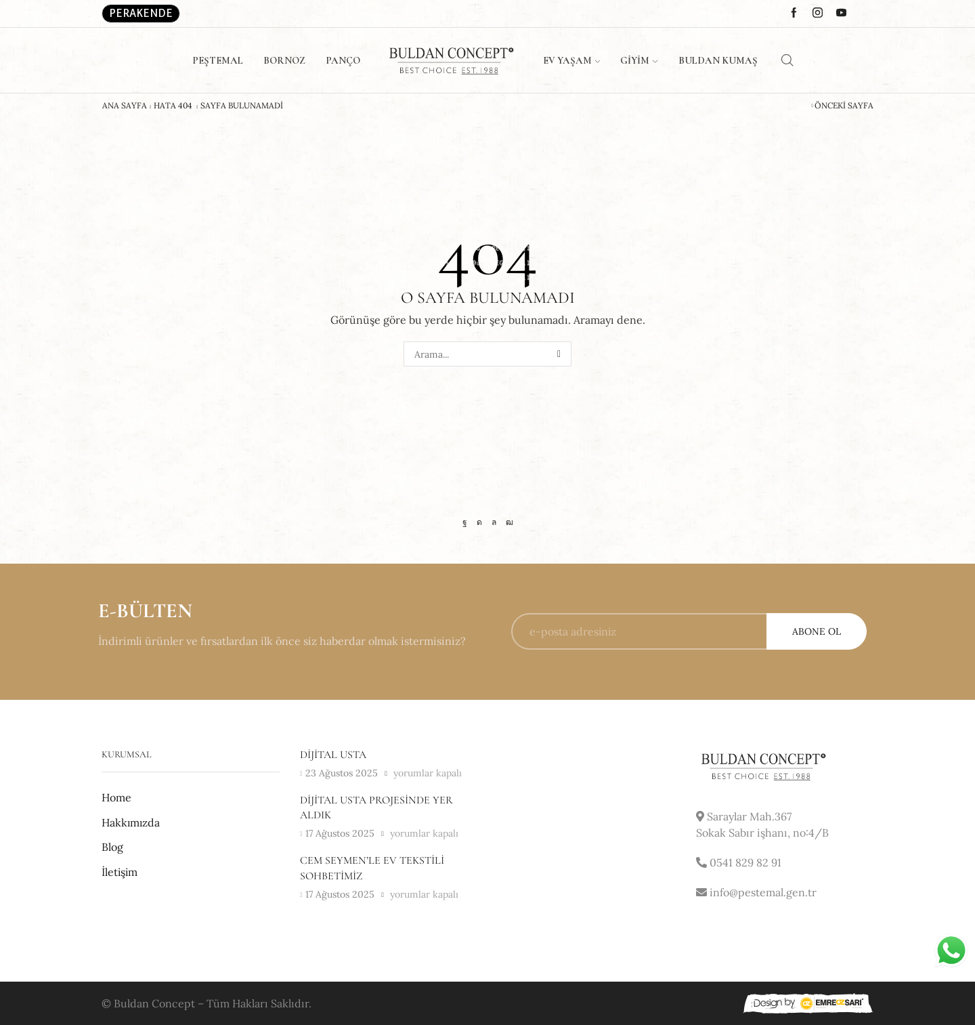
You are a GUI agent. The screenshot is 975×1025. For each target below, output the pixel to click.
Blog (112, 847)
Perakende (141, 13)
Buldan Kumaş (718, 60)
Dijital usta (333, 754)
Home (116, 797)
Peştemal (217, 60)
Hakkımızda (131, 822)
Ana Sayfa (124, 106)
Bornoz (284, 60)
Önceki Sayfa (844, 106)
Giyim (638, 60)
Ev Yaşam (571, 60)
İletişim (119, 872)
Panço (343, 60)
